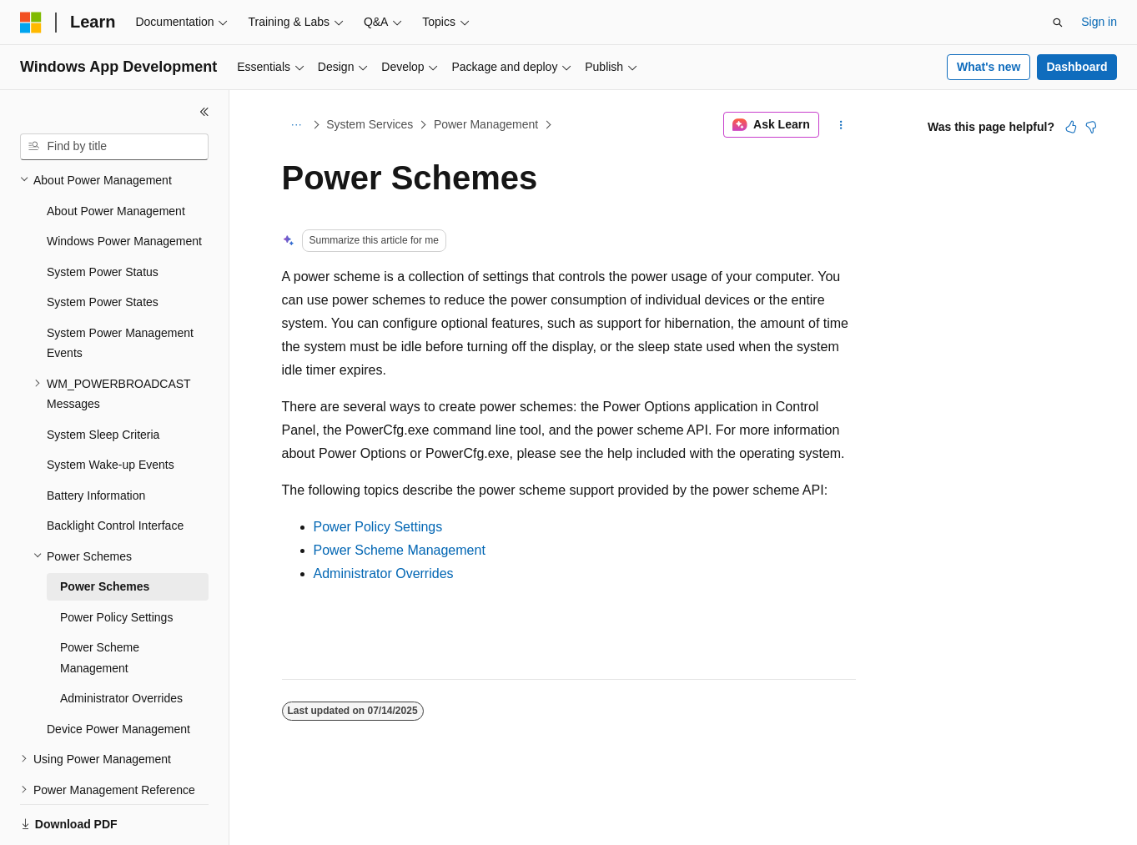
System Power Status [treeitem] (102, 214)
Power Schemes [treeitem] (104, 529)
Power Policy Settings (378, 527)
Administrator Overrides (384, 573)
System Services (369, 124)
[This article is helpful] (1071, 127)
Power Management (486, 124)
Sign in (1099, 21)
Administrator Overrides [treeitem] (121, 640)
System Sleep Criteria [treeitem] (103, 377)
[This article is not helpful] (1091, 127)
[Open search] (1057, 23)
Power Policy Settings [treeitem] (116, 559)
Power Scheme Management (399, 550)
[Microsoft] (31, 22)
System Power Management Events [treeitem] (120, 286)
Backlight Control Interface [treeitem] (115, 468)
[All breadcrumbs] (296, 125)
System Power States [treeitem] (102, 244)
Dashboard (1076, 66)
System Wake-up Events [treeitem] (110, 407)
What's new (988, 66)
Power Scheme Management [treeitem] (99, 600)
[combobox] (114, 146)
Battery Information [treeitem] (96, 438)
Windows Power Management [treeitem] (124, 183)
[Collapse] (204, 112)
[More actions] (840, 125)
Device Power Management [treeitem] (118, 671)
